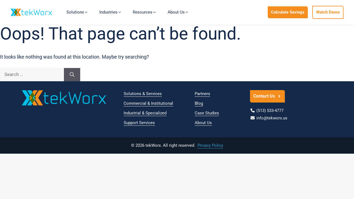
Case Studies (207, 113)
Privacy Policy (210, 145)
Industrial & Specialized (145, 113)
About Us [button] (178, 12)
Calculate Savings (287, 12)
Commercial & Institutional (148, 103)
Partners (202, 93)
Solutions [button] (77, 12)
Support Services (139, 122)
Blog (199, 103)
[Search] (72, 74)
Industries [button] (110, 12)
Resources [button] (145, 12)
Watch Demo (328, 12)
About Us (203, 122)
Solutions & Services (143, 93)
